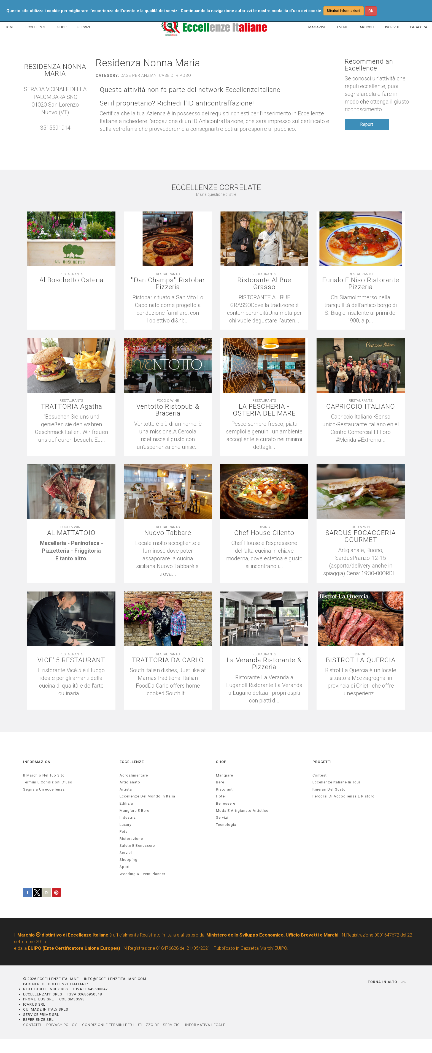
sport (125, 867)
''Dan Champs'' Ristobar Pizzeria (168, 284)
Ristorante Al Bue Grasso (264, 284)
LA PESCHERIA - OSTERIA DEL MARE (264, 410)
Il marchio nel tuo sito (44, 775)
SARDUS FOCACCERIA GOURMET (360, 536)
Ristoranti (225, 789)
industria (128, 817)
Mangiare (224, 775)
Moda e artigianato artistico (242, 810)
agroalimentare (134, 775)
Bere (220, 782)
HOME (10, 27)
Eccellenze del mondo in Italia (147, 796)
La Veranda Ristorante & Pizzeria (264, 664)
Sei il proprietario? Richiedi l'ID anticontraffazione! (177, 103)
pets (124, 831)
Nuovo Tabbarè (167, 533)
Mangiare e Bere (134, 810)
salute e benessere (137, 845)
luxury (125, 825)
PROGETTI (322, 762)
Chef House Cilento (264, 533)
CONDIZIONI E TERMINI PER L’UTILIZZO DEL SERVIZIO (131, 1025)
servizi (126, 853)
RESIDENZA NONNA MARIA (55, 70)
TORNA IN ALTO (387, 982)
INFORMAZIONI (37, 762)
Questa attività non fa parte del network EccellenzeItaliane (190, 89)
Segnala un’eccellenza (44, 789)
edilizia (126, 803)
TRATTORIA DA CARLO (168, 660)
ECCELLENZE (36, 27)
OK (370, 11)
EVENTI (343, 27)
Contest (319, 775)
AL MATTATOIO (71, 533)
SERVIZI (83, 27)
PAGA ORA (418, 27)
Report (366, 124)
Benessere (225, 803)
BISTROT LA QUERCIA (361, 660)
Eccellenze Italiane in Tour (336, 782)
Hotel (221, 796)
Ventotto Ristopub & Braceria (167, 410)
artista (126, 789)
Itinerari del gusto (329, 789)
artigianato (130, 782)
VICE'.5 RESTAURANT (71, 660)
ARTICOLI (367, 27)
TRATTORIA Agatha (71, 406)
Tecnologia (226, 825)
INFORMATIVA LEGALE (205, 1025)
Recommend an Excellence (369, 65)
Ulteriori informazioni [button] (343, 11)
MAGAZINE (317, 27)
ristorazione (131, 839)
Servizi (222, 817)
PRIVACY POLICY (61, 1025)
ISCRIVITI (392, 27)
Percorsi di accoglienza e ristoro (343, 796)
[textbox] (71, 550)
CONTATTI (32, 1025)
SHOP (61, 27)
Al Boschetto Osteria (71, 280)
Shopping (128, 859)
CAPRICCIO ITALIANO (360, 406)
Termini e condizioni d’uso (47, 782)
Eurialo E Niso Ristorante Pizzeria (360, 284)
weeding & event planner (142, 874)
